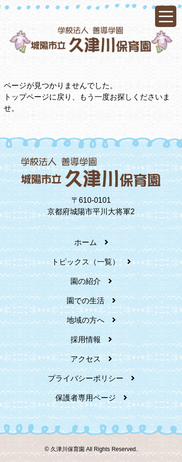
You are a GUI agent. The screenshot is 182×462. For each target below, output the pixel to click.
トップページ (26, 97)
